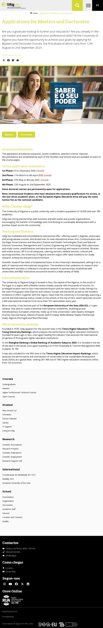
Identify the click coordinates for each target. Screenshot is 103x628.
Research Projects (10, 448)
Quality (5, 521)
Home (35, 13)
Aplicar (77, 5)
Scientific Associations (12, 444)
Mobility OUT (8, 479)
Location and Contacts (12, 517)
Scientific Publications (11, 452)
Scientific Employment (12, 457)
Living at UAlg (8, 430)
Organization (8, 501)
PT (97, 5)
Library (5, 422)
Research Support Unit (12, 461)
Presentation (8, 497)
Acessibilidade (8, 616)
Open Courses (8, 396)
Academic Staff (9, 509)
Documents (7, 505)
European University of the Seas (16, 483)
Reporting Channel (9, 611)
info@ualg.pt (11, 555)
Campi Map (11, 571)
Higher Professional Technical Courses (19, 392)
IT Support (7, 426)
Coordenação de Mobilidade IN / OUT (19, 475)
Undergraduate (9, 384)
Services (6, 513)
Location (9, 568)
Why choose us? (9, 410)
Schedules (6, 414)
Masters (6, 388)
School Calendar (9, 418)
